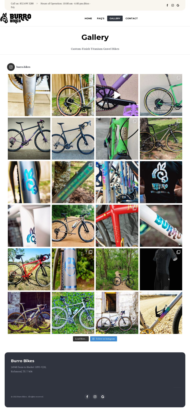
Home (88, 18)
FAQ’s (100, 18)
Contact (131, 18)
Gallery (115, 18)
